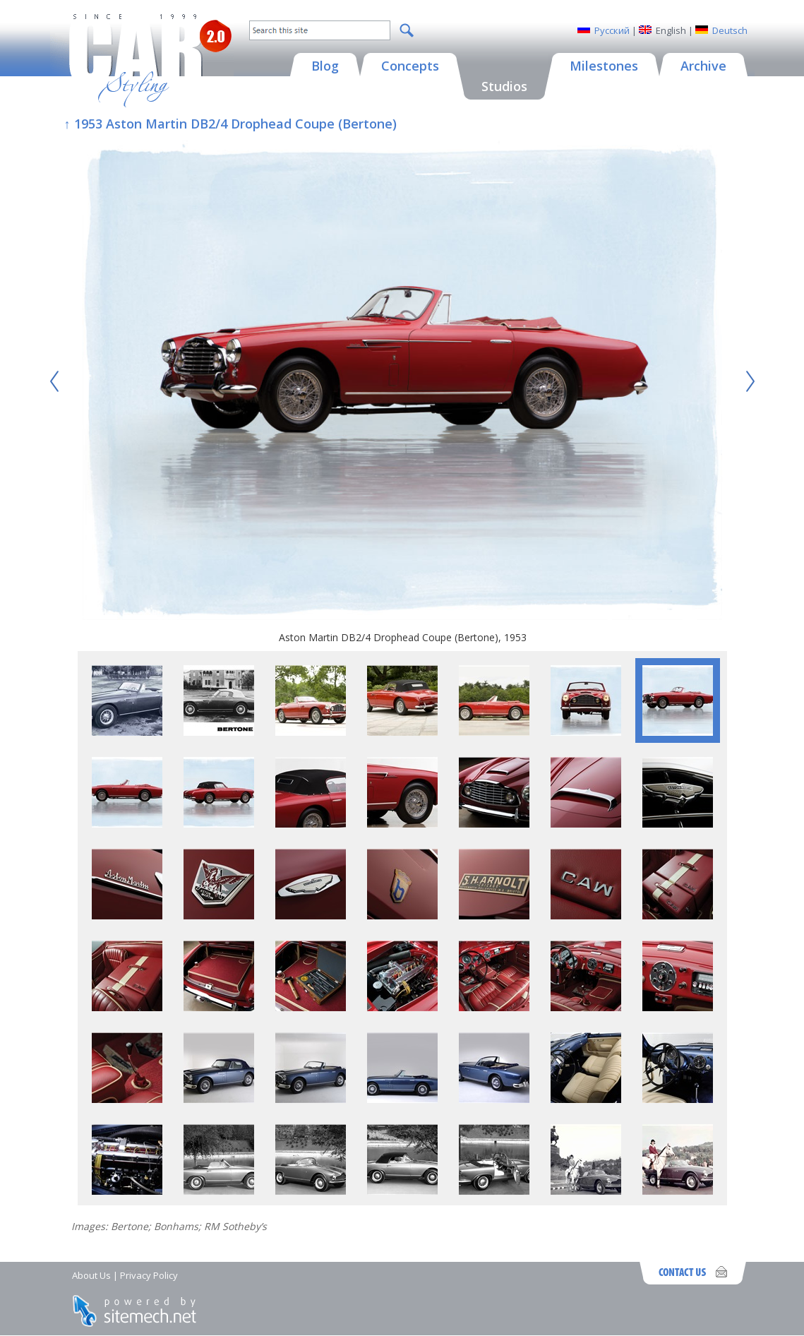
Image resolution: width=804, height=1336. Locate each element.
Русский (612, 30)
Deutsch (730, 30)
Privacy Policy (149, 1275)
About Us (91, 1275)
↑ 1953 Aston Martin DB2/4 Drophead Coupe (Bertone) (230, 123)
